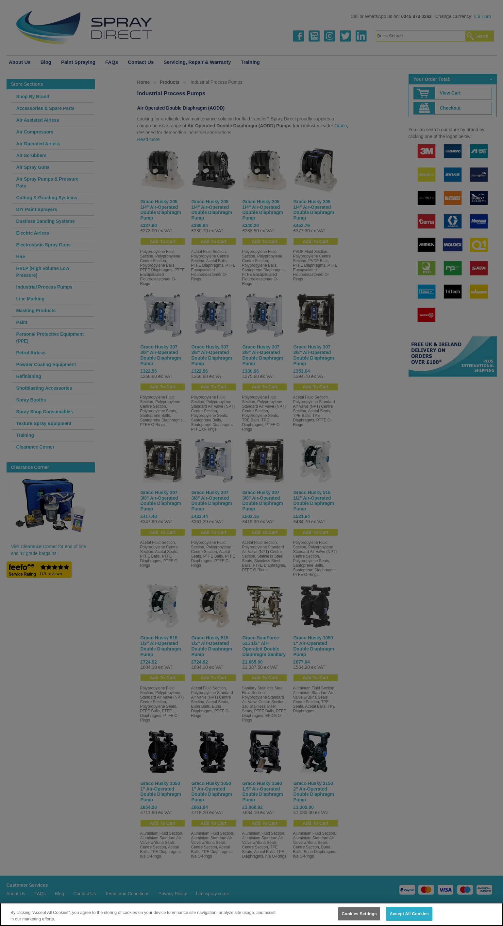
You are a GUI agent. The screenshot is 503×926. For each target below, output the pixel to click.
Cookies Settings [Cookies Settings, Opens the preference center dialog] (359, 913)
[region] (251, 914)
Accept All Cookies (409, 913)
